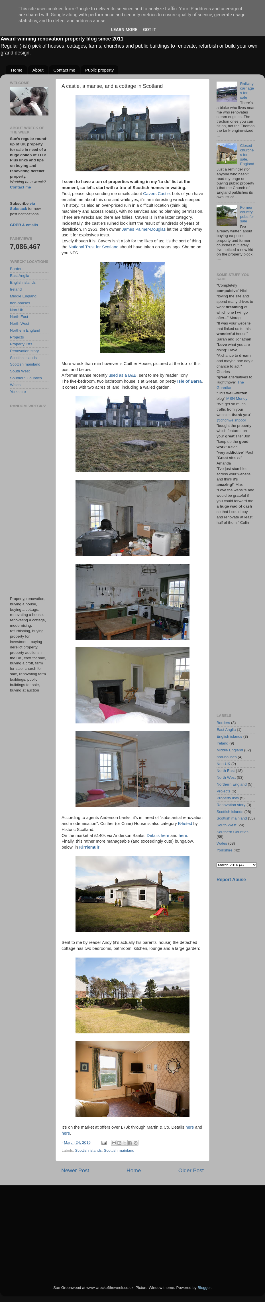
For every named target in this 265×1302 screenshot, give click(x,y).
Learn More (124, 29)
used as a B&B (122, 375)
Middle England (23, 296)
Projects (17, 337)
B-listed (185, 823)
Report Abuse (231, 879)
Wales (15, 385)
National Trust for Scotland (94, 247)
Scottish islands (88, 1150)
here (183, 835)
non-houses (20, 303)
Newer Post (75, 1170)
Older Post (191, 1170)
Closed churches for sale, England (247, 154)
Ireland (16, 289)
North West (19, 323)
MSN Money (236, 398)
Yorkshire (18, 392)
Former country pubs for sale (247, 214)
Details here (158, 835)
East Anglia (19, 275)
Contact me (64, 70)
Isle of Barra (189, 381)
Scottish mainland (119, 1150)
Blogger (204, 1287)
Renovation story (24, 351)
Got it (149, 29)
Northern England (25, 330)
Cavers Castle (156, 193)
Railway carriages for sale (247, 91)
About (38, 70)
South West (20, 371)
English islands (23, 282)
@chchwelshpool (231, 420)
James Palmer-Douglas (144, 229)
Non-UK (17, 310)
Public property (99, 70)
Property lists (21, 344)
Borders (16, 269)
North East (19, 317)
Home (17, 70)
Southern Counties (26, 378)
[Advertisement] (29, 502)
